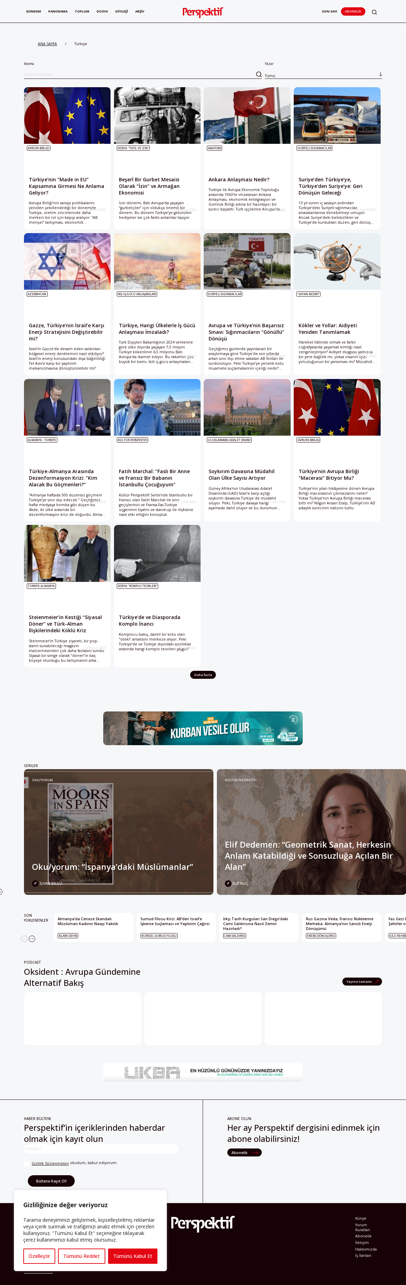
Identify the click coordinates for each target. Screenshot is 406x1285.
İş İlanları (363, 1255)
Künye (360, 1218)
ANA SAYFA (47, 43)
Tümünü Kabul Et (132, 1256)
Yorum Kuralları (362, 1227)
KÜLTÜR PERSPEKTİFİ (241, 780)
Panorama (57, 11)
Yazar (323, 70)
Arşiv (139, 11)
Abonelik (353, 11)
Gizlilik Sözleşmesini (50, 1163)
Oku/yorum (42, 780)
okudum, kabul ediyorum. (70, 1163)
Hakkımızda (366, 1249)
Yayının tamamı (360, 981)
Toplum (82, 11)
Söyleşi (121, 11)
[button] (374, 12)
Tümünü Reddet (81, 1256)
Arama (143, 70)
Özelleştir (39, 1256)
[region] (90, 1230)
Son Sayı (329, 11)
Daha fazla (203, 675)
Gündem (33, 11)
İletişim (362, 1242)
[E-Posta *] (101, 1148)
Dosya (102, 11)
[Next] (32, 939)
